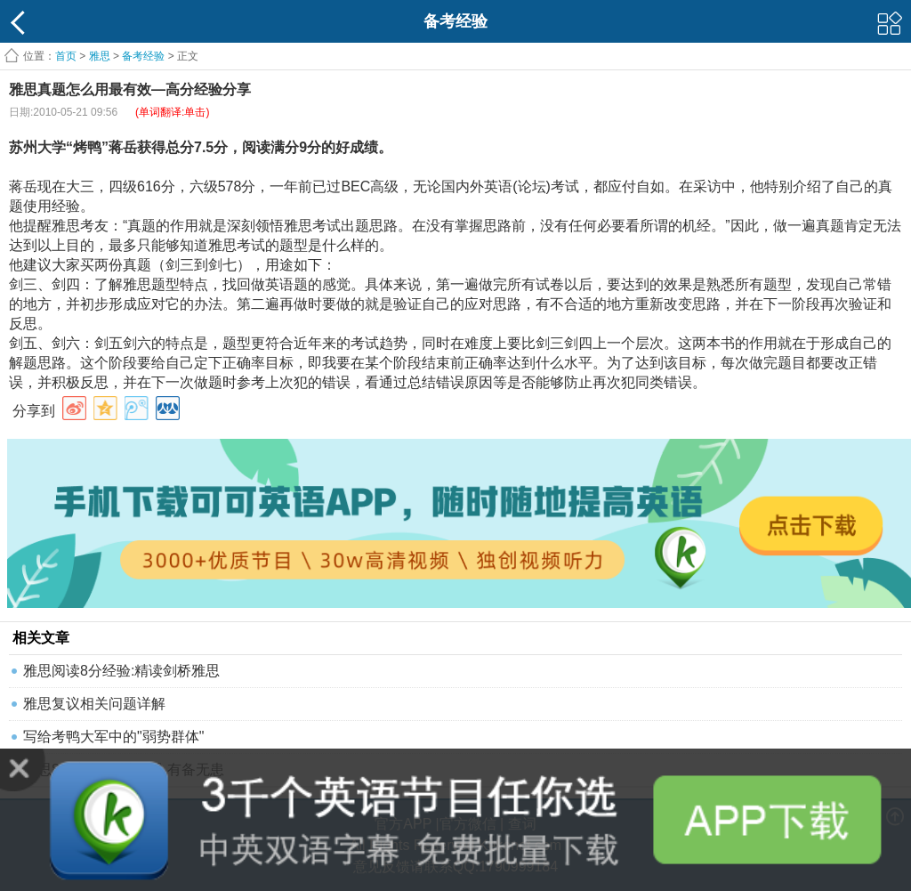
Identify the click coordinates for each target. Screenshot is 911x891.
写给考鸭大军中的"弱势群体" (113, 736)
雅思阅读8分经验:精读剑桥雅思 (121, 670)
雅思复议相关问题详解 (94, 703)
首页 (66, 56)
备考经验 (143, 56)
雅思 (99, 56)
